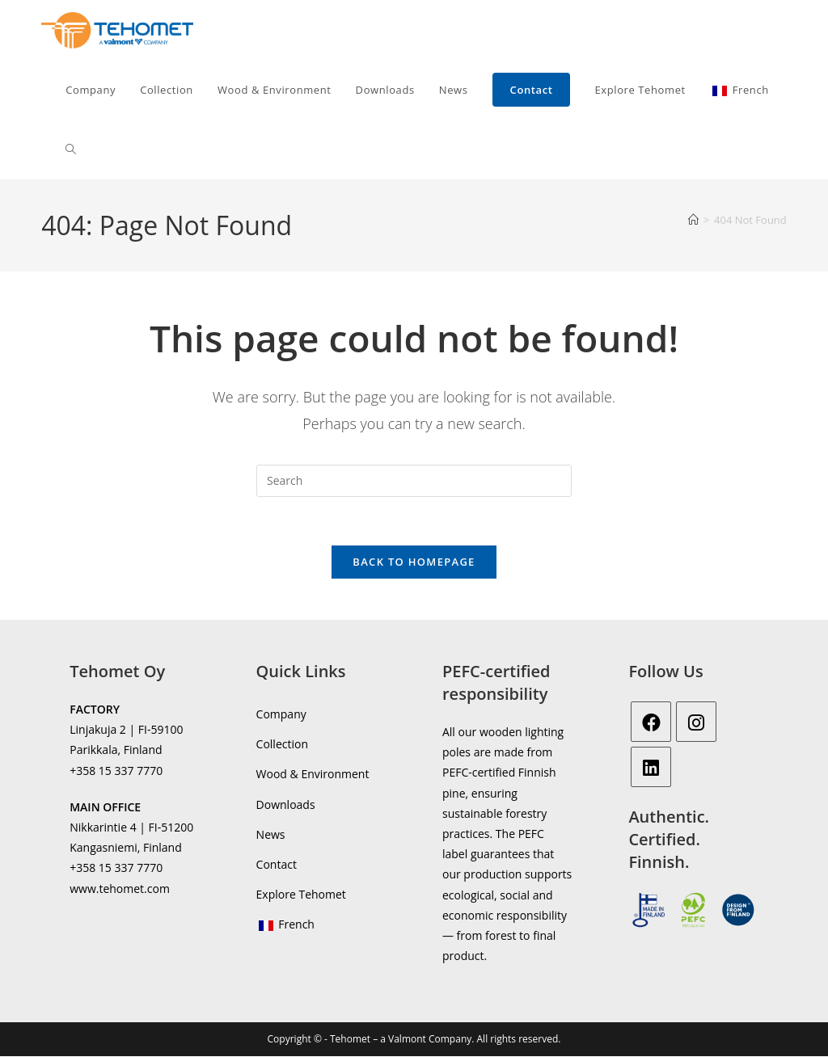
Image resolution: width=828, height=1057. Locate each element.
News (270, 835)
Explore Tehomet (301, 895)
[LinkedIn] (651, 767)
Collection (282, 744)
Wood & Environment (313, 774)
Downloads (285, 805)
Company (281, 714)
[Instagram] (696, 722)
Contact (276, 865)
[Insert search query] (414, 481)
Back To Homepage (414, 562)
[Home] (693, 220)
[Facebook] (651, 722)
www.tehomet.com (120, 888)
